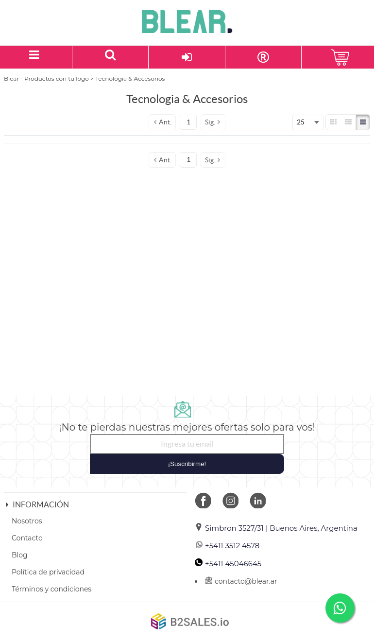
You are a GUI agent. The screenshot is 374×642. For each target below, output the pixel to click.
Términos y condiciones (51, 589)
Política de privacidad (48, 572)
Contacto (27, 538)
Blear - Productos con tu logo (46, 78)
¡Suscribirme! (187, 464)
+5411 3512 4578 (227, 545)
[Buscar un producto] (110, 57)
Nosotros (27, 521)
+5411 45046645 (228, 563)
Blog (20, 555)
